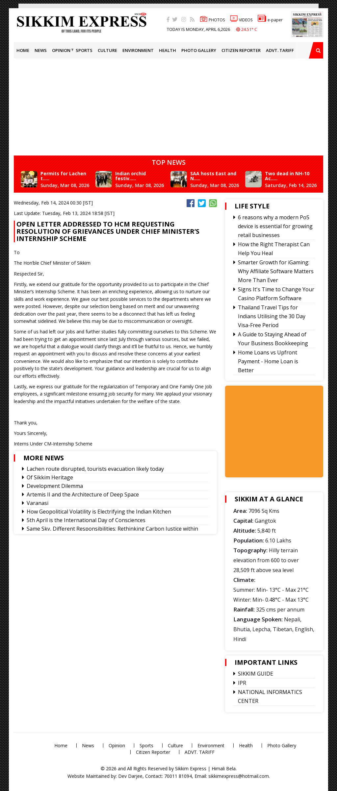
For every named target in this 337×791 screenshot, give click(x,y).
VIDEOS (241, 20)
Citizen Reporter (241, 50)
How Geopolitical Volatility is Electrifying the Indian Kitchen (99, 511)
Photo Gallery (198, 50)
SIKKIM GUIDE (255, 673)
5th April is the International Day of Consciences (86, 520)
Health (167, 50)
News (41, 50)
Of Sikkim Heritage (50, 477)
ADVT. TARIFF (280, 50)
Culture (107, 50)
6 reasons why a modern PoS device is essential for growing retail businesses (275, 226)
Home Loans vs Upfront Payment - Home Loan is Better (268, 361)
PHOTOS (212, 20)
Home (22, 50)
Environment (138, 50)
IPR (242, 682)
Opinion (61, 50)
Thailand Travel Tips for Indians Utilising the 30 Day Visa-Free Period (271, 316)
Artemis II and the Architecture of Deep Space (83, 494)
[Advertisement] (175, 105)
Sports (84, 50)
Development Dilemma (55, 486)
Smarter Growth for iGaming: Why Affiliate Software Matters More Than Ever (276, 271)
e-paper (270, 20)
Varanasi (37, 503)
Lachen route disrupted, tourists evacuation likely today (95, 468)
